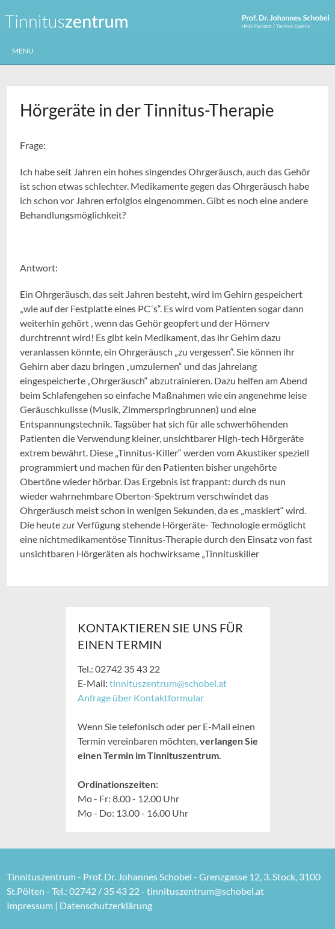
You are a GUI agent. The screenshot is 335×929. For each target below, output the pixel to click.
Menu (23, 50)
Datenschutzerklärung (106, 905)
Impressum (30, 905)
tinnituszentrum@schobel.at (168, 683)
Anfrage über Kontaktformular (141, 697)
